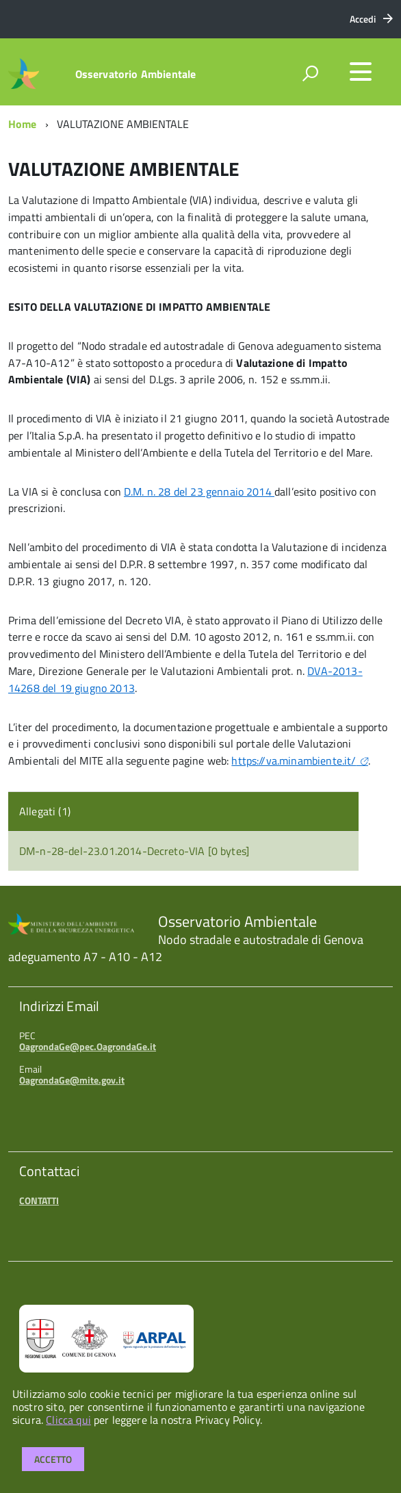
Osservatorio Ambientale (135, 73)
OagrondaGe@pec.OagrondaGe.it (87, 1046)
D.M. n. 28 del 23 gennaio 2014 (199, 491)
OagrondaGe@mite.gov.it (72, 1080)
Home (22, 124)
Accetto (53, 1459)
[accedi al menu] (361, 72)
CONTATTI (39, 1200)
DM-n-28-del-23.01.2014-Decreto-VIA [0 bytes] (134, 851)
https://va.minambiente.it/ (293, 760)
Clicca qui (68, 1420)
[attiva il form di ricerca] (310, 73)
